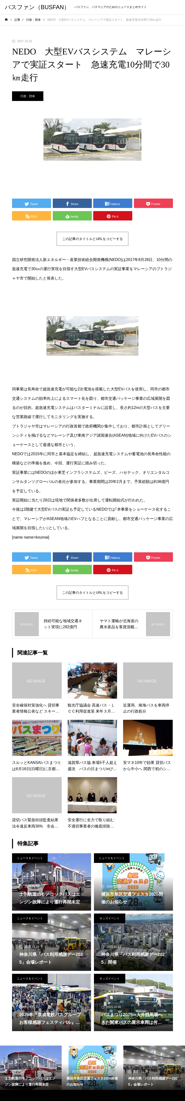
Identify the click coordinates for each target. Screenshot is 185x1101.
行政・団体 (27, 96)
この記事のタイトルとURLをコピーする (92, 239)
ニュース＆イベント (30, 858)
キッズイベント (109, 918)
